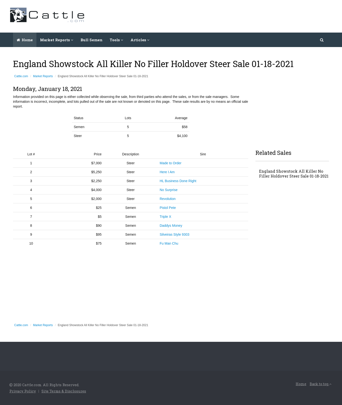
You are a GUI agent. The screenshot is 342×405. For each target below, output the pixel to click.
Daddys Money (171, 225)
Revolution (168, 199)
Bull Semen (92, 39)
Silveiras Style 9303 (174, 234)
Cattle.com (21, 76)
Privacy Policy (22, 391)
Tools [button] (116, 39)
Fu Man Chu (169, 243)
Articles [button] (140, 39)
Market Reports (43, 76)
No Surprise (169, 190)
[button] (322, 40)
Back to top (320, 384)
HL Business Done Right (178, 181)
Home (25, 39)
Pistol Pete (168, 208)
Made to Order (170, 163)
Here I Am (167, 172)
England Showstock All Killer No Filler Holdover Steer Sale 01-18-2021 (293, 173)
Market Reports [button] (56, 39)
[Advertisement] (245, 16)
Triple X (165, 217)
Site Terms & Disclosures (63, 391)
